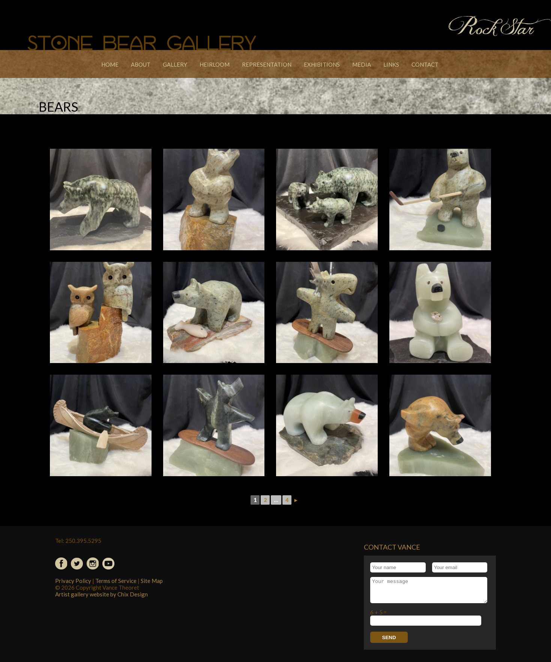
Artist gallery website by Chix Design (101, 594)
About (140, 64)
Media (361, 64)
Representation (266, 64)
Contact (424, 64)
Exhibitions (322, 64)
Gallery (175, 64)
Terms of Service (116, 580)
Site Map (152, 580)
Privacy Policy (73, 580)
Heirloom (215, 64)
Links (391, 64)
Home (110, 64)
